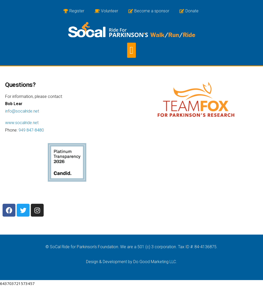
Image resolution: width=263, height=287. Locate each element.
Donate (189, 10)
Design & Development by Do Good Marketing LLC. (131, 261)
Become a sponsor (148, 10)
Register (73, 10)
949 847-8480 (31, 130)
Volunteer (106, 10)
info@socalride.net (22, 111)
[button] (131, 50)
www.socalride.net (22, 122)
